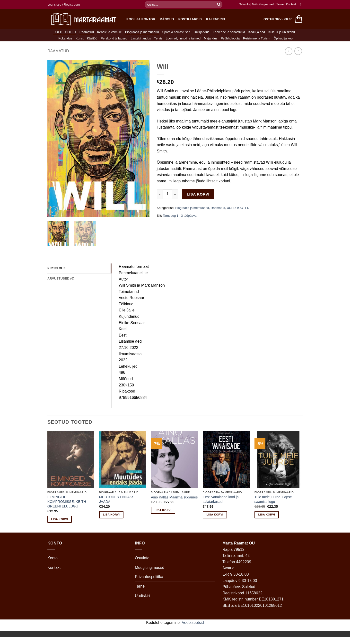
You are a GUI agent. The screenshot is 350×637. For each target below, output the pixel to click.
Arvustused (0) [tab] (60, 278)
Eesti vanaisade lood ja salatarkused (221, 499)
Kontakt (291, 4)
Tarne (280, 4)
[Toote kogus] (167, 194)
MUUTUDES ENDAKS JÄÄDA (116, 499)
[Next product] (288, 51)
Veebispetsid (193, 622)
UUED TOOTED (64, 32)
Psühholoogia (230, 38)
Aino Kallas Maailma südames (174, 497)
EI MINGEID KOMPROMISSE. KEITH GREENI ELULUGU (66, 501)
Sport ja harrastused (176, 32)
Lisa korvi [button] (59, 519)
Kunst (80, 38)
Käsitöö (92, 38)
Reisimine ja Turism (256, 38)
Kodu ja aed (256, 32)
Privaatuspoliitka (149, 577)
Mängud (167, 19)
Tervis (158, 38)
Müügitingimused (263, 4)
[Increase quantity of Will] (175, 194)
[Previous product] (298, 51)
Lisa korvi (198, 194)
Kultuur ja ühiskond (281, 32)
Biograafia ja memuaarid (142, 32)
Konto (52, 558)
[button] (63, 4)
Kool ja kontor (140, 19)
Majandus (211, 38)
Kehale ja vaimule (109, 32)
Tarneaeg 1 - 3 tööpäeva (180, 215)
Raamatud (86, 32)
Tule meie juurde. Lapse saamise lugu (273, 499)
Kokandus (65, 38)
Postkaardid (190, 19)
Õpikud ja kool (283, 38)
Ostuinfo (244, 4)
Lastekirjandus (141, 38)
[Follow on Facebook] (300, 4)
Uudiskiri (142, 596)
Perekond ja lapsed (114, 38)
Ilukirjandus (202, 32)
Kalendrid (215, 19)
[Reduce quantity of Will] (160, 194)
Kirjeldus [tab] (56, 268)
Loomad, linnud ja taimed (183, 38)
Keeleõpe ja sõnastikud (229, 32)
